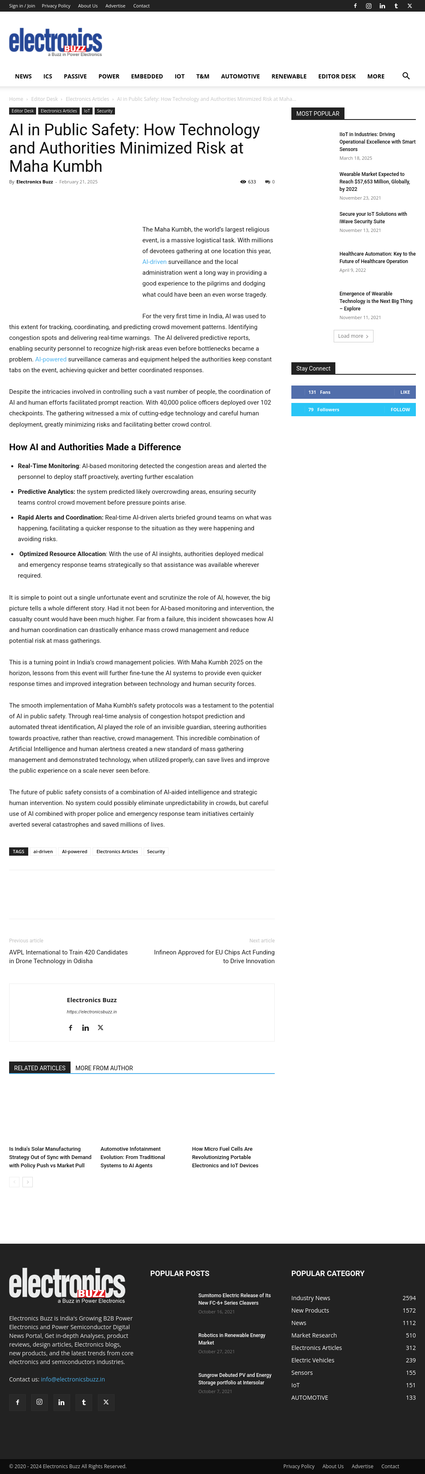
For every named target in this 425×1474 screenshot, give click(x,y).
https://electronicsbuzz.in (92, 1012)
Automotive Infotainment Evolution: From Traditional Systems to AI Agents (132, 1157)
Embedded (147, 76)
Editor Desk (337, 76)
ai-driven (43, 851)
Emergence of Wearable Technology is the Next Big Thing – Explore (376, 301)
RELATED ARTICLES (40, 1068)
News (23, 76)
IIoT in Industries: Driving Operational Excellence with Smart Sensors (378, 142)
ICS (47, 76)
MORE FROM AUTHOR (104, 1068)
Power (109, 76)
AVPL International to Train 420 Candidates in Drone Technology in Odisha (68, 957)
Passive (75, 76)
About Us (88, 5)
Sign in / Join (22, 5)
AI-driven (154, 262)
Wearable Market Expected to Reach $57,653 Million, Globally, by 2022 (375, 181)
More (375, 76)
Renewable (289, 76)
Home (16, 98)
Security (104, 111)
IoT (180, 76)
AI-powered (51, 359)
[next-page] (27, 1182)
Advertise (115, 5)
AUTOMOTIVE (240, 76)
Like (405, 392)
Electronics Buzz (34, 181)
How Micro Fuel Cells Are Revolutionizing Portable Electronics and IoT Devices (225, 1157)
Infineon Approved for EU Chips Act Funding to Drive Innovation (214, 957)
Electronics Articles (87, 98)
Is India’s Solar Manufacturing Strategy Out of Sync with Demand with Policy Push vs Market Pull (50, 1157)
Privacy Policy (56, 5)
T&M (203, 76)
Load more (353, 335)
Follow (400, 409)
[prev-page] (14, 1182)
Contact (141, 5)
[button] (406, 77)
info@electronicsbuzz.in (73, 1379)
